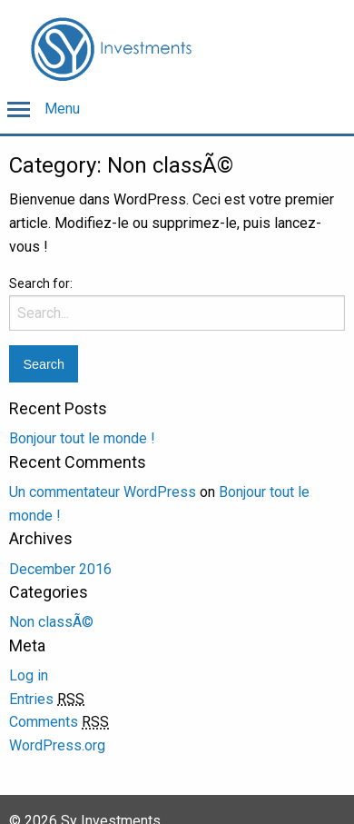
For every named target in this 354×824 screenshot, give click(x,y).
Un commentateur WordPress (102, 492)
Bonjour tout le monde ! (82, 438)
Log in (28, 675)
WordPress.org (57, 745)
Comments (59, 721)
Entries (46, 699)
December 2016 (60, 569)
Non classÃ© (51, 621)
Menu (62, 108)
